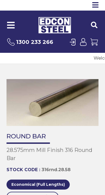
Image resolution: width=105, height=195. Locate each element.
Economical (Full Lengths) (38, 184)
